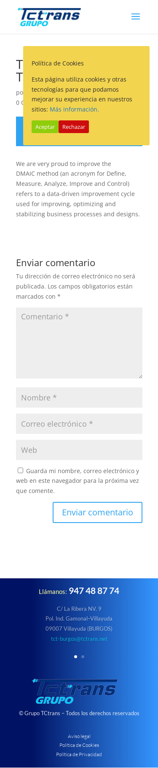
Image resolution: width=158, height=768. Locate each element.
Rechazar (73, 127)
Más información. (74, 109)
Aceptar (45, 127)
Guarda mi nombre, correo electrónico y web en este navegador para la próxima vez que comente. (77, 481)
